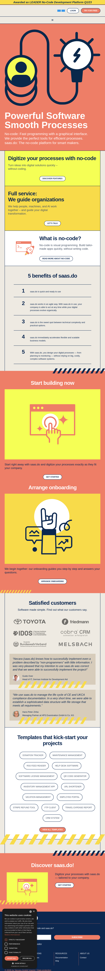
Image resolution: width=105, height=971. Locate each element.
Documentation (61, 958)
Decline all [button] (27, 958)
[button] (52, 20)
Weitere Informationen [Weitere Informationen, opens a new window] (12, 935)
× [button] (34, 911)
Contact (83, 958)
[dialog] (19, 939)
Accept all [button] (11, 958)
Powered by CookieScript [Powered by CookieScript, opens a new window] (19, 966)
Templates (35, 958)
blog (57, 961)
